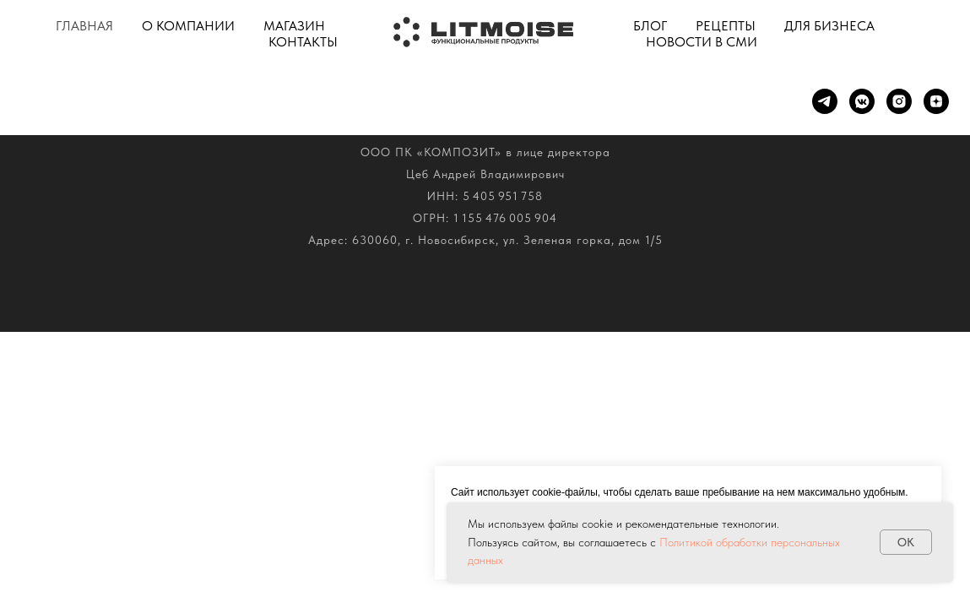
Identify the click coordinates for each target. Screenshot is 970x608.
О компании (188, 26)
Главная (84, 26)
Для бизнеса (829, 26)
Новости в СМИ (701, 42)
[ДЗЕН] (936, 101)
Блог (650, 26)
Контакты (303, 42)
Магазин (294, 26)
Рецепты (726, 26)
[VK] (862, 101)
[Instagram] (899, 101)
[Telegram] (824, 101)
